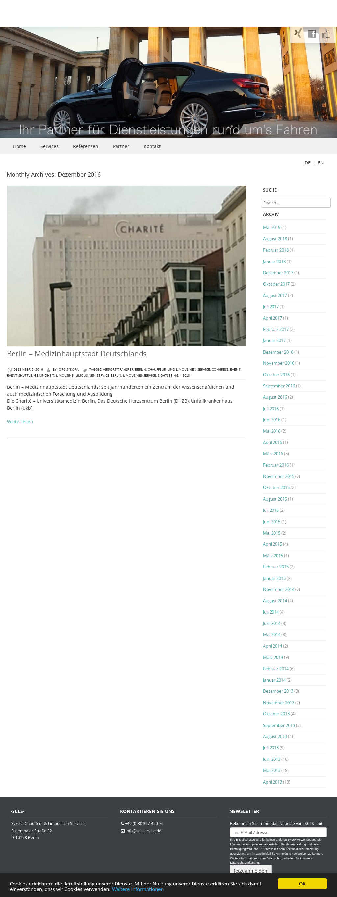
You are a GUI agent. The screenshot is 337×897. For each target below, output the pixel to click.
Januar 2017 (274, 340)
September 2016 (279, 386)
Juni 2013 (271, 759)
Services (49, 146)
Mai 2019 (271, 227)
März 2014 (273, 657)
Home (19, 146)
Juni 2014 (271, 623)
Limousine (65, 375)
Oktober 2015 (276, 487)
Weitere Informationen (138, 889)
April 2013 (272, 782)
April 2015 (272, 544)
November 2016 (278, 363)
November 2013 (278, 703)
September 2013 (279, 725)
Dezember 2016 (278, 352)
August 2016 (275, 397)
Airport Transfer (118, 369)
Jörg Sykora (68, 369)
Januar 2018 (274, 261)
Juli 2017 (271, 307)
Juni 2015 (271, 522)
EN (321, 163)
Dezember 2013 (278, 691)
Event (235, 369)
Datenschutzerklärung (244, 862)
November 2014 (278, 589)
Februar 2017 (276, 329)
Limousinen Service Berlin (98, 375)
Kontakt (152, 146)
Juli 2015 (271, 510)
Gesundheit (44, 375)
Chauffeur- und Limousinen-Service (179, 369)
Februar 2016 (276, 465)
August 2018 (275, 239)
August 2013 (275, 736)
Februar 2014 (276, 669)
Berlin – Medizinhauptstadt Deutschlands (77, 353)
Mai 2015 (271, 533)
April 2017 (272, 318)
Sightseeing (168, 375)
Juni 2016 (271, 420)
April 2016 (272, 442)
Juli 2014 (271, 612)
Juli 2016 (271, 408)
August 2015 (275, 499)
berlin (140, 369)
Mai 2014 (271, 634)
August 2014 (275, 601)
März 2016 (273, 454)
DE (308, 163)
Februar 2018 (276, 250)
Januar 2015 (274, 578)
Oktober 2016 (276, 375)
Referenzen (85, 146)
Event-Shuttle (19, 375)
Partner (121, 146)
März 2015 (273, 556)
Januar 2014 (274, 680)
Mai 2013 (271, 770)
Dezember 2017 (278, 273)
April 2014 (272, 646)
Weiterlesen (20, 421)
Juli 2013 (271, 748)
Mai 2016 (271, 431)
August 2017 (275, 295)
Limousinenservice (139, 375)
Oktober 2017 (276, 284)
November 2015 (278, 476)
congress (220, 369)
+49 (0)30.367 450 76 (144, 823)
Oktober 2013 (276, 714)
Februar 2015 (276, 567)
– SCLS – (186, 375)
